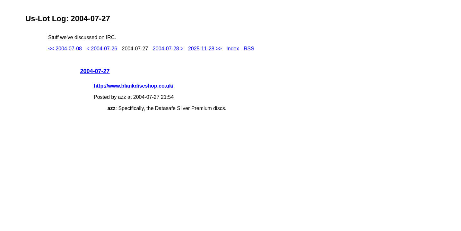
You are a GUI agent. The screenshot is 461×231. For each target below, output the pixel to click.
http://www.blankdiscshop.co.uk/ (133, 86)
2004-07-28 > (168, 48)
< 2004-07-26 (101, 48)
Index (232, 48)
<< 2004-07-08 (65, 48)
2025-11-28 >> (205, 48)
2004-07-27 (94, 71)
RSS (249, 48)
